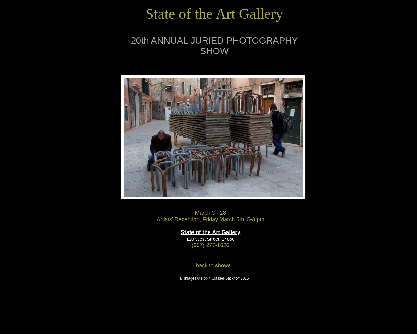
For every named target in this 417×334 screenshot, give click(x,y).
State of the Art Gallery (210, 232)
